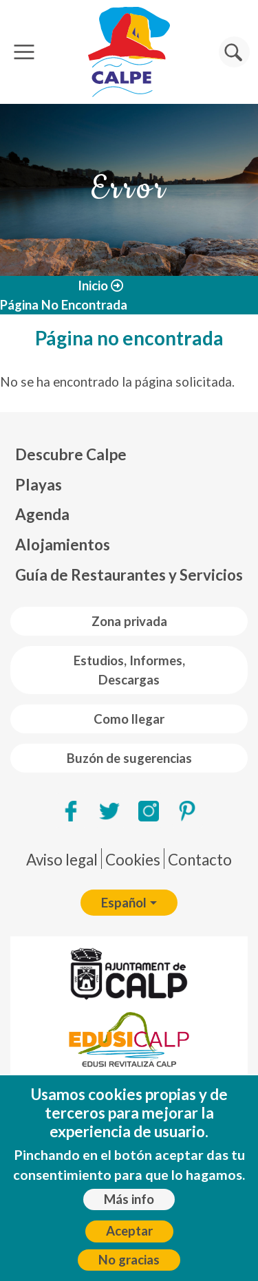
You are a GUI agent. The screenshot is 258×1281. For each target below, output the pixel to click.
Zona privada (129, 621)
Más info (129, 1199)
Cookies (132, 859)
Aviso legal (62, 859)
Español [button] (124, 902)
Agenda (42, 514)
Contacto (200, 859)
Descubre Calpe (71, 454)
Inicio (93, 285)
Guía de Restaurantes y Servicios (129, 575)
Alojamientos (62, 544)
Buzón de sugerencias (129, 758)
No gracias (129, 1259)
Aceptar (129, 1230)
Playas (38, 484)
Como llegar (129, 718)
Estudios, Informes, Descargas (129, 670)
